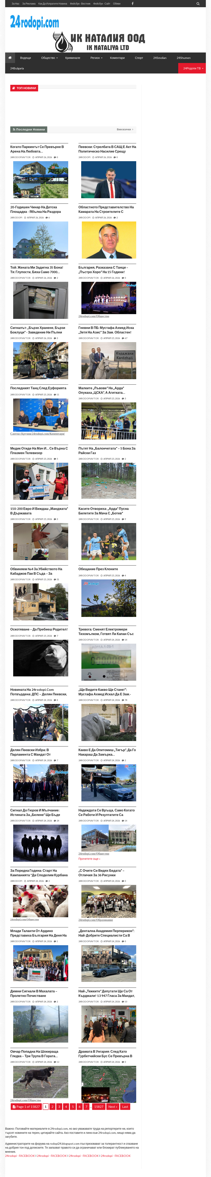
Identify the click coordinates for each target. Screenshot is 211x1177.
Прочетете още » (90, 858)
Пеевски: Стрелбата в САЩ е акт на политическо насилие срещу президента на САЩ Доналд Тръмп (107, 151)
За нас (15, 3)
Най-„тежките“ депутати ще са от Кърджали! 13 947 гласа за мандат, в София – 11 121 (107, 995)
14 (124, 639)
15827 (98, 1106)
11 (56, 394)
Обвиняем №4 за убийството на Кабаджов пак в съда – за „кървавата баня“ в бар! (36, 573)
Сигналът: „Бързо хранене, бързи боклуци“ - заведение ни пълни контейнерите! (37, 332)
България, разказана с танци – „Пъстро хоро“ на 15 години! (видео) (103, 272)
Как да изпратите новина (52, 3)
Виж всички (124, 129)
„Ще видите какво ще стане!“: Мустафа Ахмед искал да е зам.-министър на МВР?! (105, 694)
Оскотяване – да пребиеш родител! (39, 629)
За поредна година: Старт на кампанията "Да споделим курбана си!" (39, 875)
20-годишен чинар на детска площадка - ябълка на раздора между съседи (35, 211)
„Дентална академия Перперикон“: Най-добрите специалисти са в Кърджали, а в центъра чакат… (107, 935)
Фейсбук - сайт (101, 3)
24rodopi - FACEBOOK (20, 1155)
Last (125, 1106)
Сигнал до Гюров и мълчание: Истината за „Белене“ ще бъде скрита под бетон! (35, 814)
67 (124, 338)
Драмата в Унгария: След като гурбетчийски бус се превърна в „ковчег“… (105, 1056)
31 (56, 579)
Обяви (117, 3)
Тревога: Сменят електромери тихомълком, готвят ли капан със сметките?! (106, 633)
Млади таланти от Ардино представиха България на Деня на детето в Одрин (38, 935)
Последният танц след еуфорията (38, 388)
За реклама (28, 3)
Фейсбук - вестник (80, 3)
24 (56, 820)
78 (124, 700)
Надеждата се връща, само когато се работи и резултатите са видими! (107, 814)
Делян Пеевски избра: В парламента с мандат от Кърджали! (30, 754)
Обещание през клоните (98, 569)
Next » (112, 1106)
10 (124, 1001)
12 (56, 1061)
